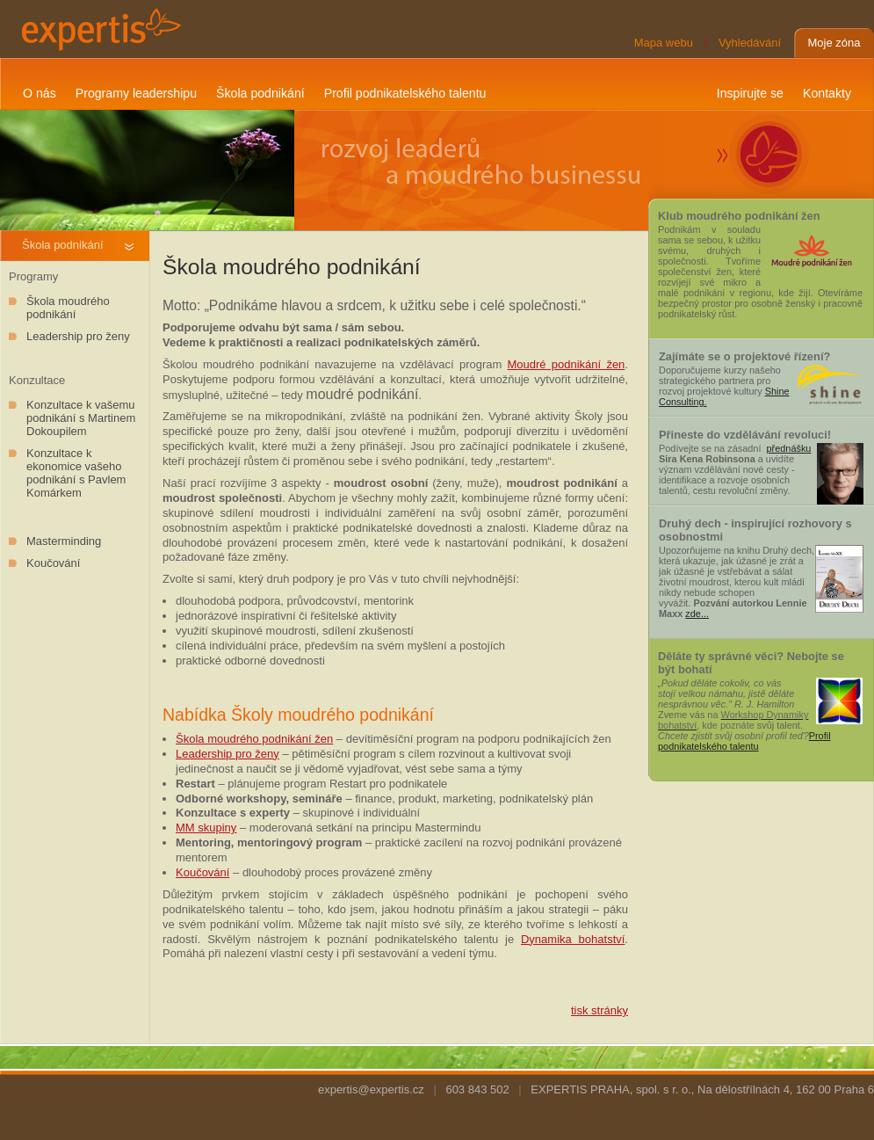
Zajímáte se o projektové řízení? (744, 356)
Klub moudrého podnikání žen (739, 215)
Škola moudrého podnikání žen (254, 738)
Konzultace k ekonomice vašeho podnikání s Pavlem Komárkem (76, 473)
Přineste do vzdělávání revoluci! (745, 434)
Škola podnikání (63, 244)
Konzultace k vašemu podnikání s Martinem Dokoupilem (80, 418)
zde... (697, 613)
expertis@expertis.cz (371, 1089)
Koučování (53, 563)
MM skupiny (206, 827)
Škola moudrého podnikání (68, 307)
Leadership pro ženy (78, 336)
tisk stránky (599, 1010)
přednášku (788, 448)
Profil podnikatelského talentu (744, 741)
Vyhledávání (750, 42)
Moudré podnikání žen (566, 364)
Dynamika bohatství (573, 939)
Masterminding (63, 541)
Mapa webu (663, 42)
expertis (99, 29)
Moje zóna (834, 42)
